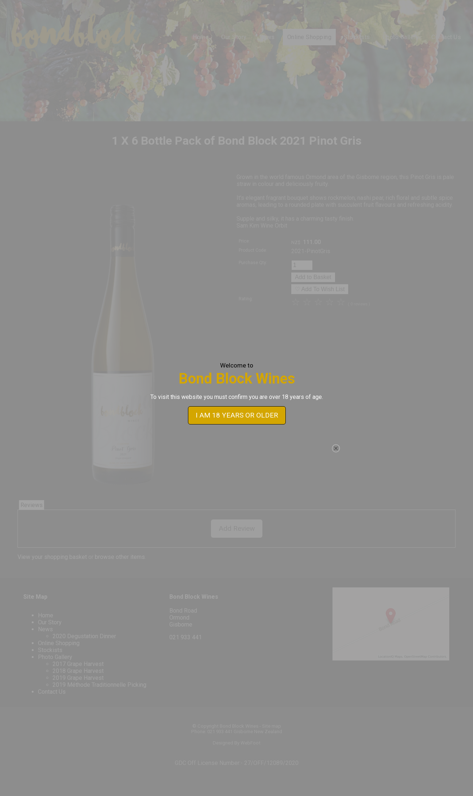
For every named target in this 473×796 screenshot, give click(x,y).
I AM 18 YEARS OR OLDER (236, 395)
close (335, 428)
